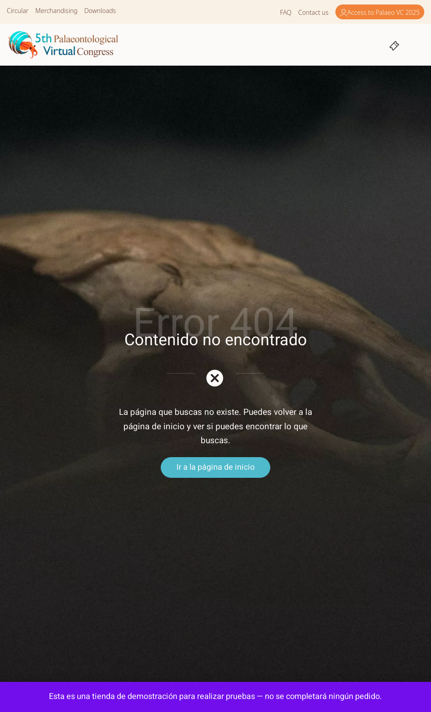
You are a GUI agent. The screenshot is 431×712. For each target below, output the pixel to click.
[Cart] (394, 45)
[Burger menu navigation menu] (415, 45)
